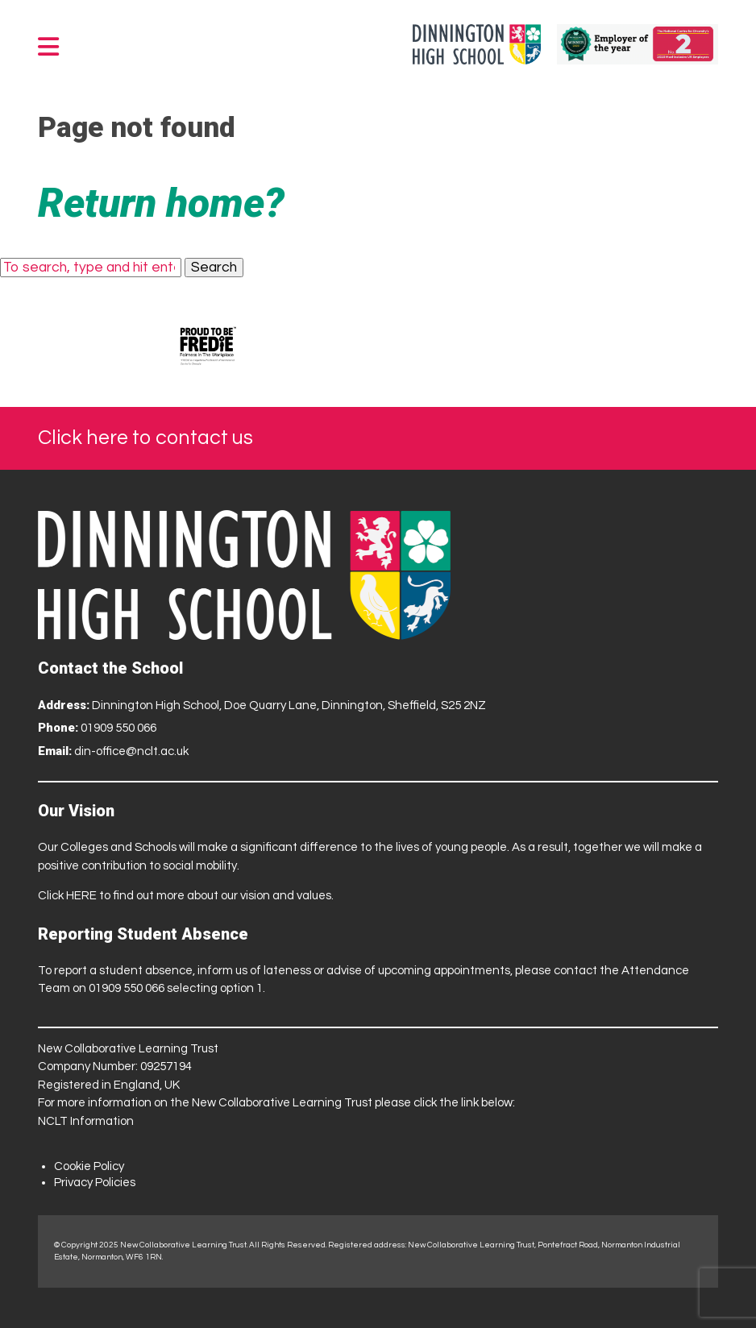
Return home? (161, 203)
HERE (81, 896)
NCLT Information (86, 1121)
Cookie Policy (89, 1166)
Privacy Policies (94, 1183)
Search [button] (214, 267)
